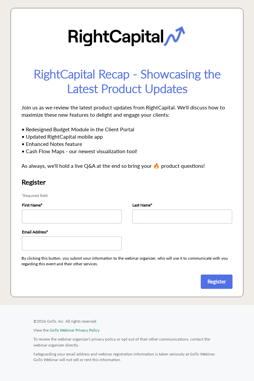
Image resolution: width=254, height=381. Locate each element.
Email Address (34, 231)
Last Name (141, 205)
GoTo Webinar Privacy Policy (75, 330)
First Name (31, 205)
